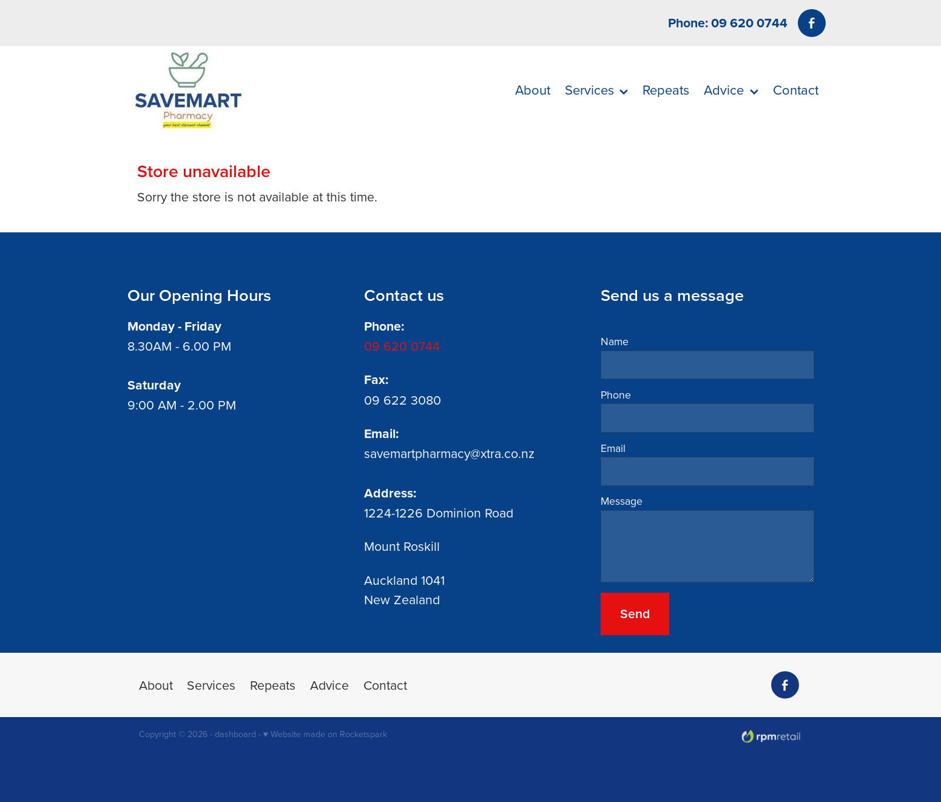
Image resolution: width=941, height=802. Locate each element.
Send (635, 613)
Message (622, 501)
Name (615, 341)
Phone (616, 394)
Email (613, 448)
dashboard (235, 734)
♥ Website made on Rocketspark (325, 734)
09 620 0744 (402, 346)
